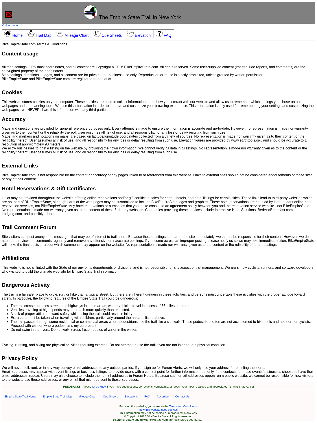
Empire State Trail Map (57, 396)
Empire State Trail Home (20, 396)
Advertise (163, 396)
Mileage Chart (87, 396)
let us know (99, 386)
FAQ (147, 396)
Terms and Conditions (183, 406)
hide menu (10, 25)
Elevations (131, 396)
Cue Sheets (110, 396)
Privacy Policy (20, 358)
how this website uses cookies (158, 409)
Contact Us (182, 396)
